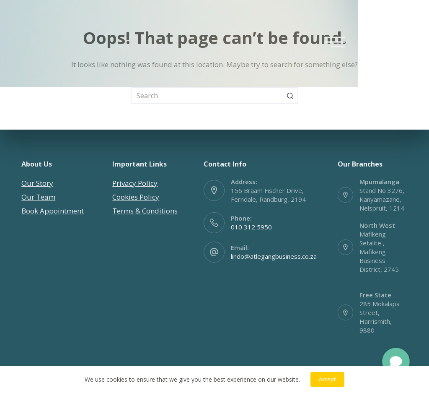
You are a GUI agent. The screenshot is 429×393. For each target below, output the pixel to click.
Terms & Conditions (145, 211)
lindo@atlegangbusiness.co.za (274, 256)
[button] (396, 361)
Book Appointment (52, 211)
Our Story (37, 183)
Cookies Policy (135, 197)
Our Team (38, 197)
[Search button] (290, 95)
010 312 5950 (251, 227)
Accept (327, 379)
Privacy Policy (135, 183)
